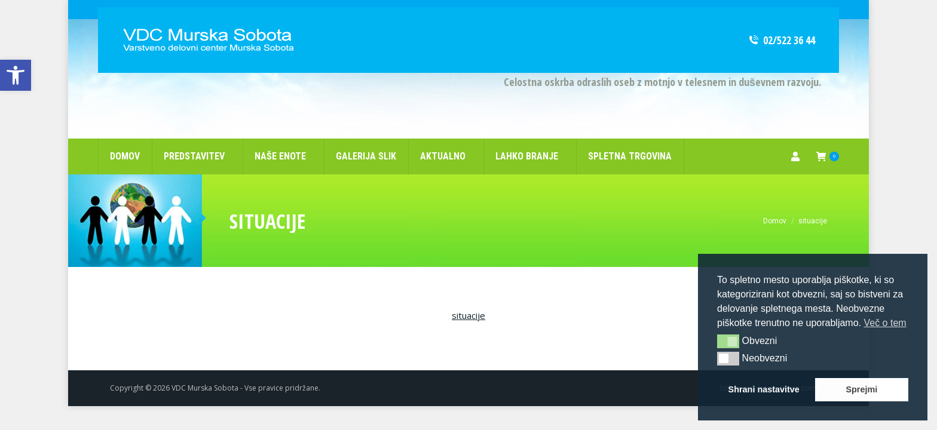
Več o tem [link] (884, 323)
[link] (15, 75)
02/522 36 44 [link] (781, 20)
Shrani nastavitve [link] (764, 389)
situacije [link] (468, 296)
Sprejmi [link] (861, 389)
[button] (728, 341)
